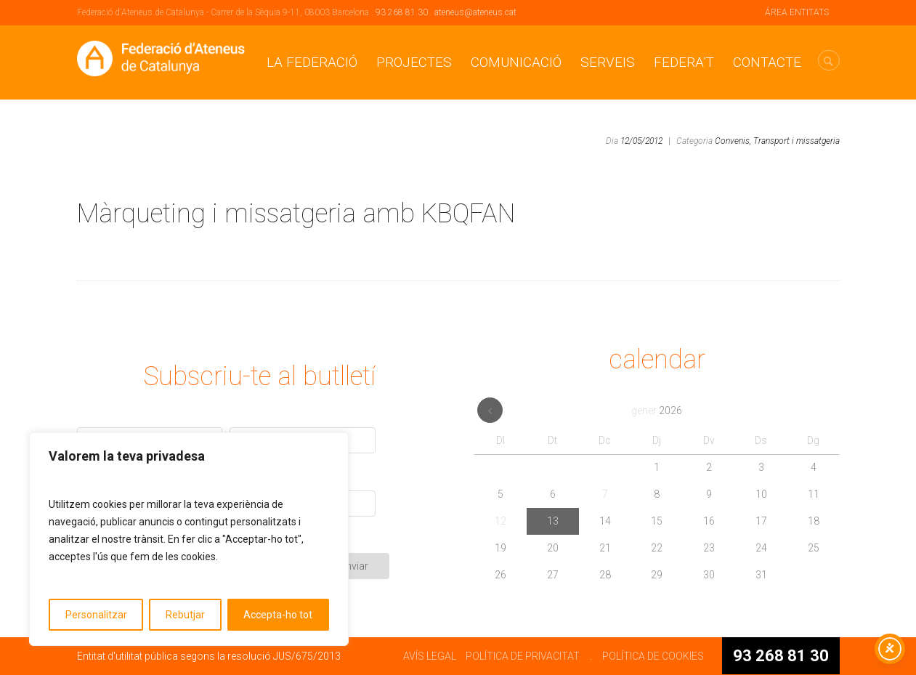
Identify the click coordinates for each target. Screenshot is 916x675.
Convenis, (733, 141)
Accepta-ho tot (277, 615)
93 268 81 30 (402, 12)
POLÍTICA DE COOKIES (653, 656)
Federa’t (684, 62)
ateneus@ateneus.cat (475, 12)
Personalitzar (96, 615)
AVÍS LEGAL (429, 656)
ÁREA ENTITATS (797, 12)
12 (500, 521)
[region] (189, 539)
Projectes (414, 62)
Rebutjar (185, 615)
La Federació (312, 62)
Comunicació (516, 62)
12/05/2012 (641, 141)
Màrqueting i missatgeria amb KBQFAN (296, 213)
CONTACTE (767, 62)
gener (656, 410)
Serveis (607, 62)
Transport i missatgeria (796, 141)
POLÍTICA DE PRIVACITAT (523, 656)
